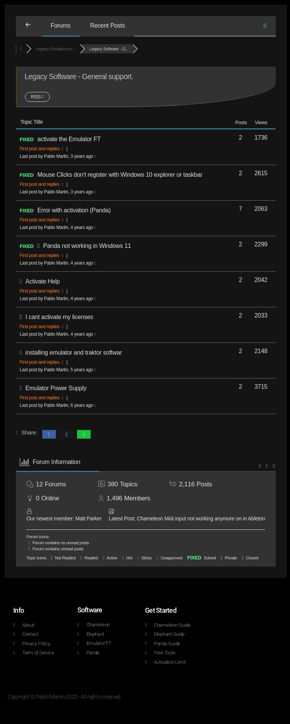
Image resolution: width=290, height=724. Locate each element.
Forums (61, 25)
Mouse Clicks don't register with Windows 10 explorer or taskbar (119, 174)
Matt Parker (88, 518)
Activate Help (42, 281)
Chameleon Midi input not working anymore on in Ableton (201, 518)
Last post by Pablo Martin (58, 156)
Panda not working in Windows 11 (87, 246)
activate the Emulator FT (69, 139)
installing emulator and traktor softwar (73, 352)
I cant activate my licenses (59, 317)
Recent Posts (107, 25)
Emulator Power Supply (55, 388)
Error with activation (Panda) (74, 210)
